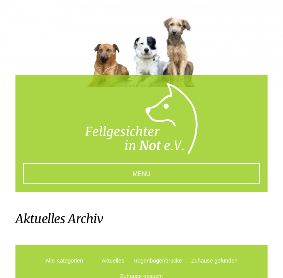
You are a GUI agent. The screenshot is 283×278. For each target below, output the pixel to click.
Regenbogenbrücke (158, 261)
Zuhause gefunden (214, 261)
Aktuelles (113, 261)
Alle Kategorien (64, 261)
